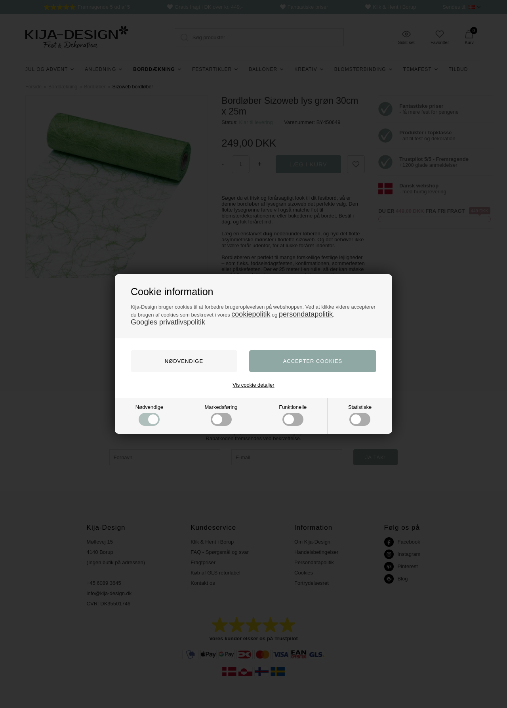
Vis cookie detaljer (253, 385)
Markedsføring (221, 415)
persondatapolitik (306, 314)
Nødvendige (149, 415)
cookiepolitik (250, 314)
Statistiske (360, 415)
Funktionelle (293, 415)
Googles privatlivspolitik (168, 322)
